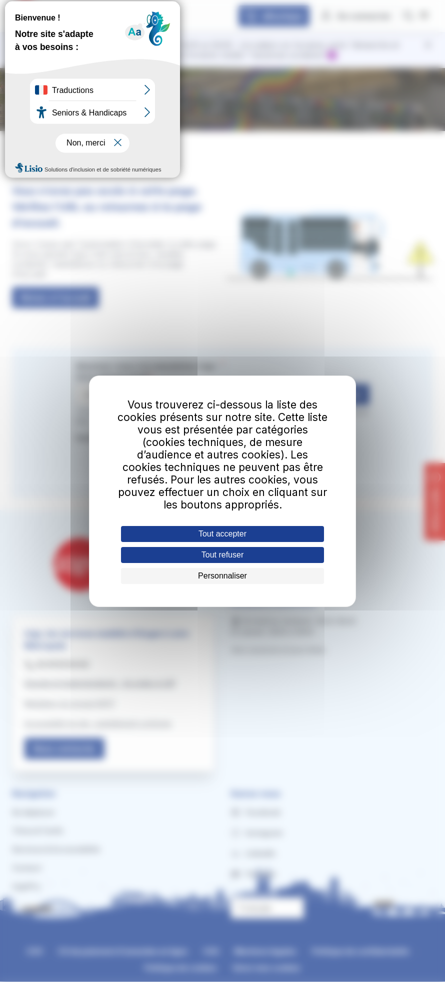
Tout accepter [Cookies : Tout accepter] (222, 534)
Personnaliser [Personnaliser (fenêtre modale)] (222, 576)
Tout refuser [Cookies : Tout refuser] (223, 554)
